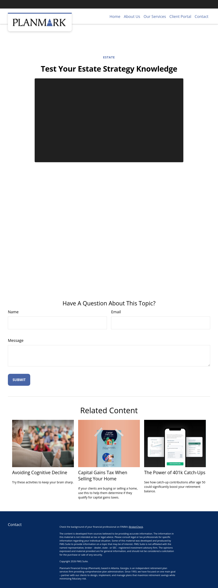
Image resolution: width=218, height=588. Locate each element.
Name (13, 311)
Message (15, 340)
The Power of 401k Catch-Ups (174, 472)
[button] (115, 16)
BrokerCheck (136, 526)
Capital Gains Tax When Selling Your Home (102, 475)
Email (116, 311)
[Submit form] (19, 380)
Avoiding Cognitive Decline (39, 472)
